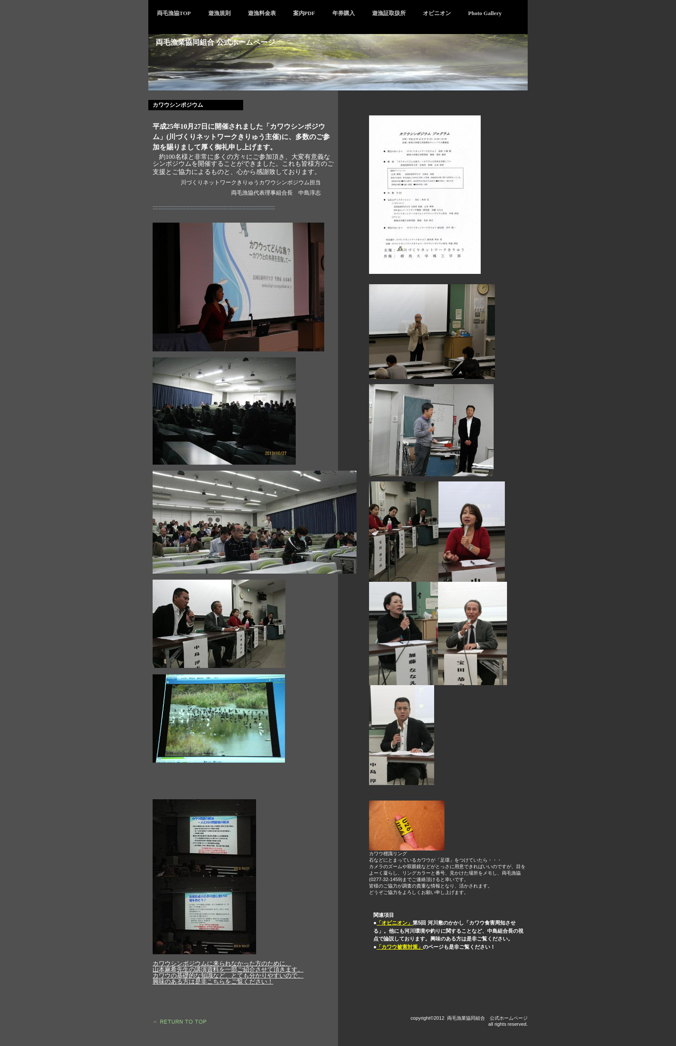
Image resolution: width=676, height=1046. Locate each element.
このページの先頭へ (178, 1021)
